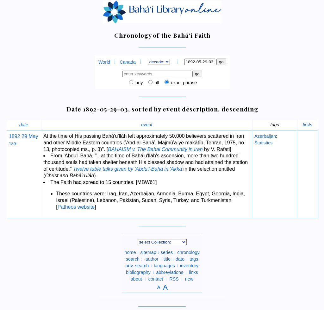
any (138, 82)
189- (13, 143)
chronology (188, 252)
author (152, 259)
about (136, 279)
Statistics (263, 142)
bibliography (138, 272)
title (167, 259)
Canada (127, 62)
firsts (307, 124)
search (133, 259)
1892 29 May (23, 136)
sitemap (148, 252)
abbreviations (170, 272)
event (146, 124)
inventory (189, 265)
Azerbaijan (265, 136)
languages (164, 265)
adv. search (137, 265)
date (23, 124)
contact (155, 279)
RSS (174, 279)
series (167, 252)
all (156, 82)
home (130, 252)
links (193, 272)
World (104, 62)
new (189, 279)
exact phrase (183, 82)
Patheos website (76, 207)
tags (194, 259)
